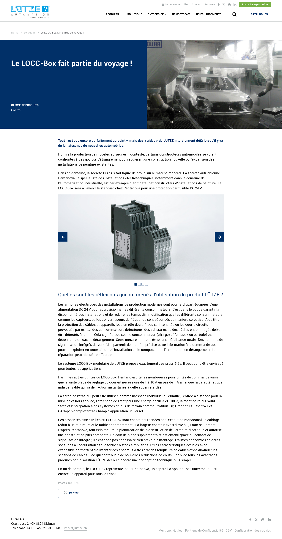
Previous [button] (62, 237)
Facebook (219, 4)
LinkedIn (235, 4)
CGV (229, 530)
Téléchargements (208, 14)
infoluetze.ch (75, 528)
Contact (197, 4)
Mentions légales (170, 530)
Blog (186, 4)
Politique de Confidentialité (204, 530)
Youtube (229, 4)
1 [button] (135, 284)
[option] (141, 237)
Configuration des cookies (252, 530)
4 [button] (146, 284)
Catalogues (259, 14)
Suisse (209, 4)
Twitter (223, 4)
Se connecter (171, 4)
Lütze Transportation (255, 4)
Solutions (134, 14)
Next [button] (219, 237)
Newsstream (181, 14)
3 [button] (142, 284)
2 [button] (139, 284)
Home (16, 32)
